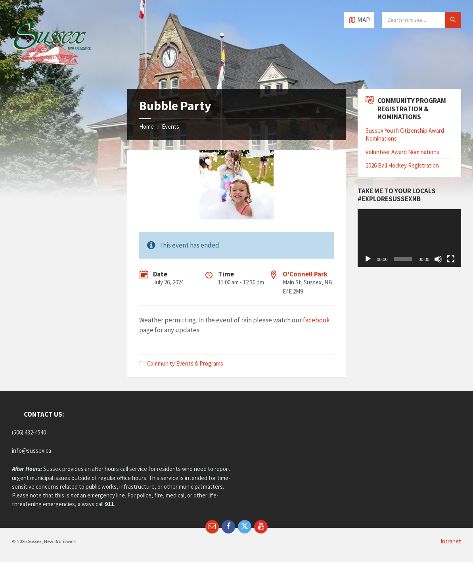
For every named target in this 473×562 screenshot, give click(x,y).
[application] (409, 238)
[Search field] (421, 20)
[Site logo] (51, 73)
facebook (316, 320)
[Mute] (438, 259)
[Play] (368, 259)
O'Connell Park (305, 274)
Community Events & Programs (185, 363)
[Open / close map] (359, 20)
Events (170, 126)
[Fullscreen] (451, 259)
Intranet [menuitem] (450, 541)
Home (146, 126)
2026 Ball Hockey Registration (402, 165)
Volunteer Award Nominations (402, 152)
